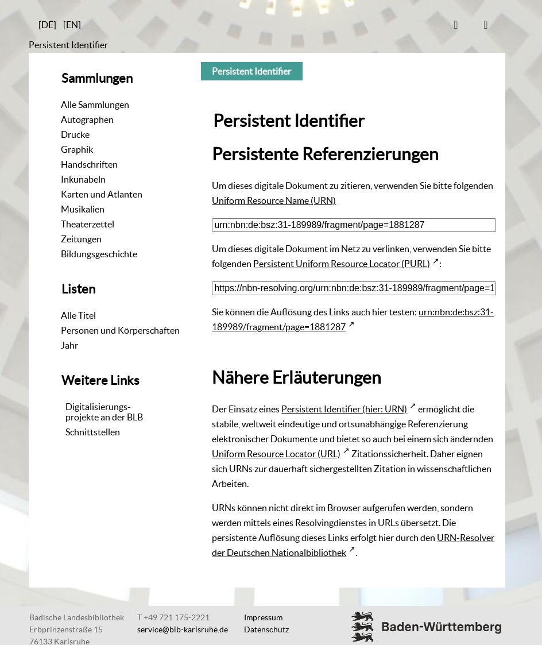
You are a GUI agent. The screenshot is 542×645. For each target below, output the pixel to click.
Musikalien (82, 209)
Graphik (77, 149)
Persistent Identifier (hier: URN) (344, 409)
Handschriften (89, 164)
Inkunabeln (83, 179)
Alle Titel (78, 315)
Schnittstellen (92, 432)
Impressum (263, 617)
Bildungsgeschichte (99, 254)
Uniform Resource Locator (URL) (276, 454)
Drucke (75, 134)
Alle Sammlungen (95, 104)
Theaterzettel (87, 224)
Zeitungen (81, 239)
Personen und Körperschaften (120, 330)
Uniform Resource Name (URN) (274, 200)
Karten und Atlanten (101, 194)
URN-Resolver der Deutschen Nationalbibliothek (353, 545)
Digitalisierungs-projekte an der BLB (104, 411)
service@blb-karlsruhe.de (182, 629)
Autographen (87, 119)
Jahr (69, 345)
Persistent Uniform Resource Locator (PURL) (341, 263)
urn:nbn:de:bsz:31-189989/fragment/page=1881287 (353, 319)
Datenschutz (266, 629)
